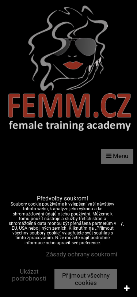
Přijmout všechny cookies (86, 279)
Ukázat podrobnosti (29, 275)
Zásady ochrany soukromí (81, 254)
